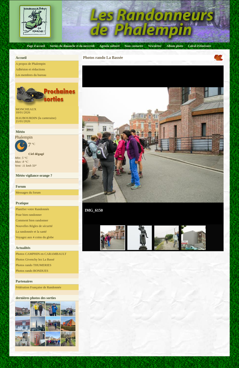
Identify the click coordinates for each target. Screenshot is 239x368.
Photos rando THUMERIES (33, 265)
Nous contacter (133, 46)
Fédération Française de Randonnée (38, 287)
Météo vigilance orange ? (34, 175)
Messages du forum (28, 192)
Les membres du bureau (31, 75)
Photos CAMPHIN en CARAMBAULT (41, 254)
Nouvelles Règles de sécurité (34, 226)
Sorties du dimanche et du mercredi (72, 46)
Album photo (175, 46)
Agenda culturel (109, 46)
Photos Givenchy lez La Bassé (35, 259)
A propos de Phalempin (31, 63)
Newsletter (155, 46)
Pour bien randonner (29, 214)
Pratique (22, 203)
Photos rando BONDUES (32, 270)
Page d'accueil (36, 46)
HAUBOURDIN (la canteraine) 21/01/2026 (36, 119)
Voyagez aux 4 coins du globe (35, 237)
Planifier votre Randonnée (32, 209)
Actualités (23, 248)
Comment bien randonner (32, 220)
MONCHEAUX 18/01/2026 (26, 110)
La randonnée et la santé (31, 231)
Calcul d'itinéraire (199, 46)
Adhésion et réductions (30, 69)
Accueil (21, 58)
